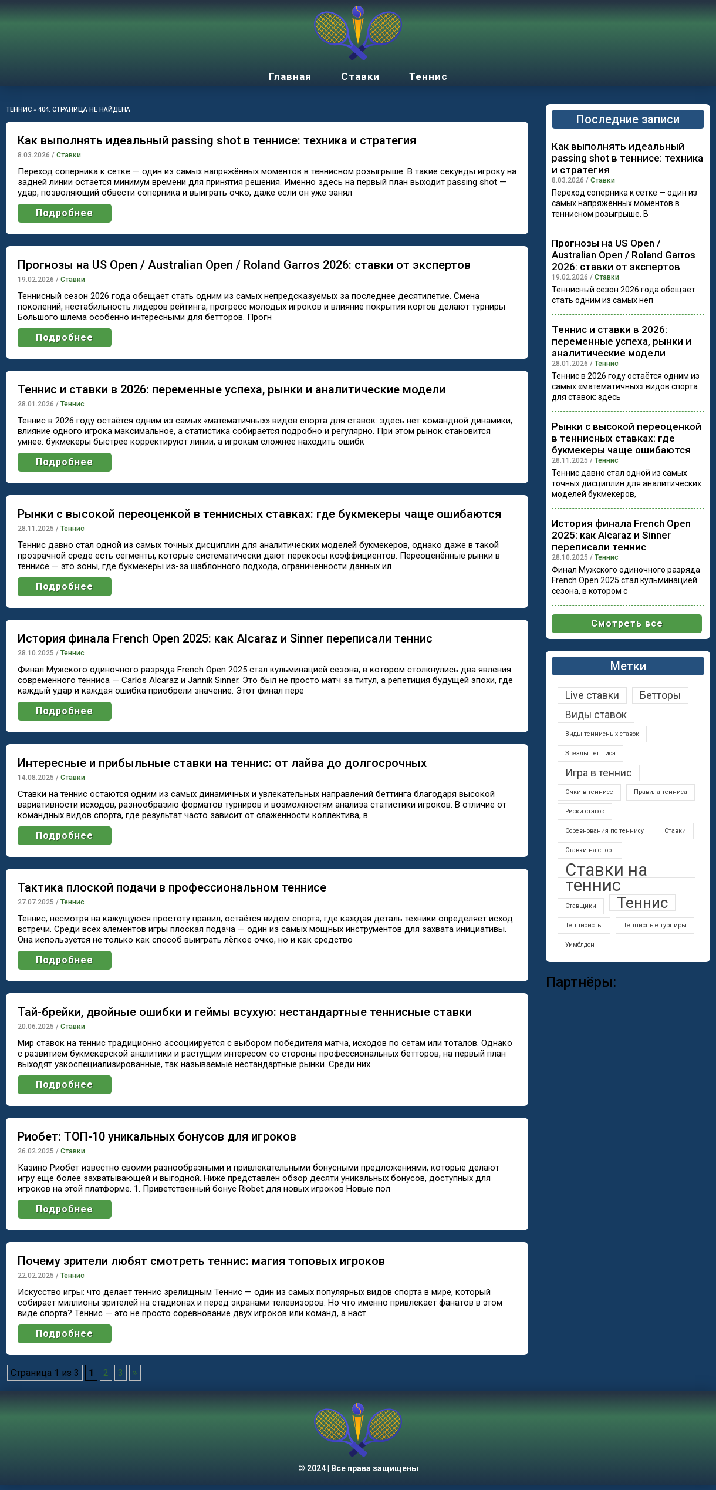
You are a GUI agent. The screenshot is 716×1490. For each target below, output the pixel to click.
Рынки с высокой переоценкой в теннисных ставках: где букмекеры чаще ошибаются (259, 514)
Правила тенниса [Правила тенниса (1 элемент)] (660, 792)
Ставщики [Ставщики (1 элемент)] (580, 906)
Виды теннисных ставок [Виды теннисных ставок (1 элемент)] (602, 734)
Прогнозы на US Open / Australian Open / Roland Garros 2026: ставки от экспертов (244, 265)
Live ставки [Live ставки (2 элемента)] (592, 695)
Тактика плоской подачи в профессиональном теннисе (172, 887)
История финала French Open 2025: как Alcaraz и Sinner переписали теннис (225, 638)
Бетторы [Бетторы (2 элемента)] (660, 695)
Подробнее (64, 212)
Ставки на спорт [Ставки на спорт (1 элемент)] (589, 850)
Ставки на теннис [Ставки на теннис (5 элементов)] (606, 870)
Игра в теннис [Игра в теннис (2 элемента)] (598, 773)
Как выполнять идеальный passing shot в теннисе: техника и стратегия (217, 140)
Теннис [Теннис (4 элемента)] (642, 902)
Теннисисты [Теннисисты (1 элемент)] (584, 925)
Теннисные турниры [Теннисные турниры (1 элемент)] (655, 925)
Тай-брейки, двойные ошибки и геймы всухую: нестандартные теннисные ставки (245, 1012)
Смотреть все (627, 623)
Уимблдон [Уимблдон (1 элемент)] (580, 945)
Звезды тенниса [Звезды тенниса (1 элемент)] (590, 753)
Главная (290, 76)
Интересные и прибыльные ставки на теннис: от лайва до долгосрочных (222, 763)
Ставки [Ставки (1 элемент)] (675, 831)
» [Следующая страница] (135, 1372)
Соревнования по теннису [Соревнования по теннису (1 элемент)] (604, 831)
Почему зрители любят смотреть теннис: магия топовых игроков (201, 1261)
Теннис (428, 76)
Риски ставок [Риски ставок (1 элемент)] (584, 811)
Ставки (360, 76)
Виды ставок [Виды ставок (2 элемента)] (596, 715)
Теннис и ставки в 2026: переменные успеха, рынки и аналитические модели (231, 389)
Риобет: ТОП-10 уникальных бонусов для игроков (157, 1136)
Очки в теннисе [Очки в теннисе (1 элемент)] (589, 792)
